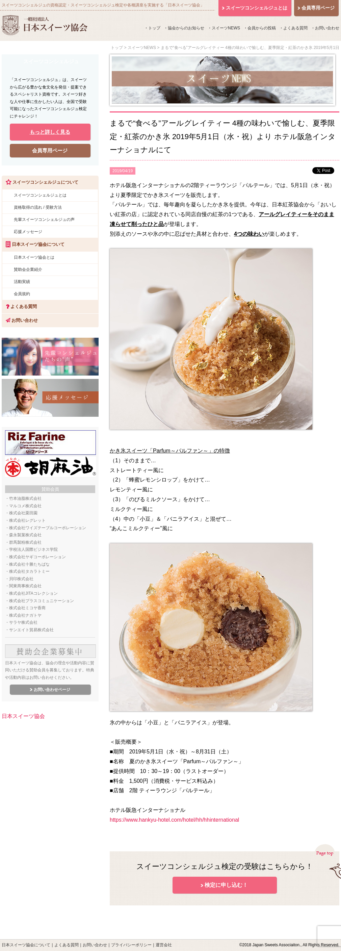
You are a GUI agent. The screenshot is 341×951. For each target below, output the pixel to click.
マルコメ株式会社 (25, 506)
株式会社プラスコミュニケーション (41, 600)
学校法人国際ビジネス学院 (33, 549)
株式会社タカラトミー (29, 571)
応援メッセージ (28, 231)
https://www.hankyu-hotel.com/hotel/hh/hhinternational (174, 820)
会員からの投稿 (261, 28)
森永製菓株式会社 (25, 535)
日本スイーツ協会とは (34, 257)
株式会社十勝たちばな (29, 564)
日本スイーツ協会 (23, 716)
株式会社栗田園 (23, 513)
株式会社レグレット (27, 520)
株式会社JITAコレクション (33, 593)
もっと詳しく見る (50, 132)
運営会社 (164, 945)
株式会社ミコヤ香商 (27, 608)
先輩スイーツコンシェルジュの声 (44, 219)
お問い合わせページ (52, 689)
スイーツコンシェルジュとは (40, 195)
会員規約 (22, 293)
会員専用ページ (50, 150)
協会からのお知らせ (186, 28)
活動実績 (22, 281)
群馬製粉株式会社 (25, 542)
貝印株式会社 (21, 578)
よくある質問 (295, 28)
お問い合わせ (327, 28)
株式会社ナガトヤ (25, 615)
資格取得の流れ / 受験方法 (38, 207)
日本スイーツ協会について (26, 945)
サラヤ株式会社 (23, 622)
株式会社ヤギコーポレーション (37, 557)
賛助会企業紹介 (28, 269)
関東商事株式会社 (25, 586)
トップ (154, 28)
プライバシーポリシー (131, 945)
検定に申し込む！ (226, 885)
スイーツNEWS (226, 28)
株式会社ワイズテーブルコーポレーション (47, 527)
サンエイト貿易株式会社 (31, 629)
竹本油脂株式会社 (25, 498)
